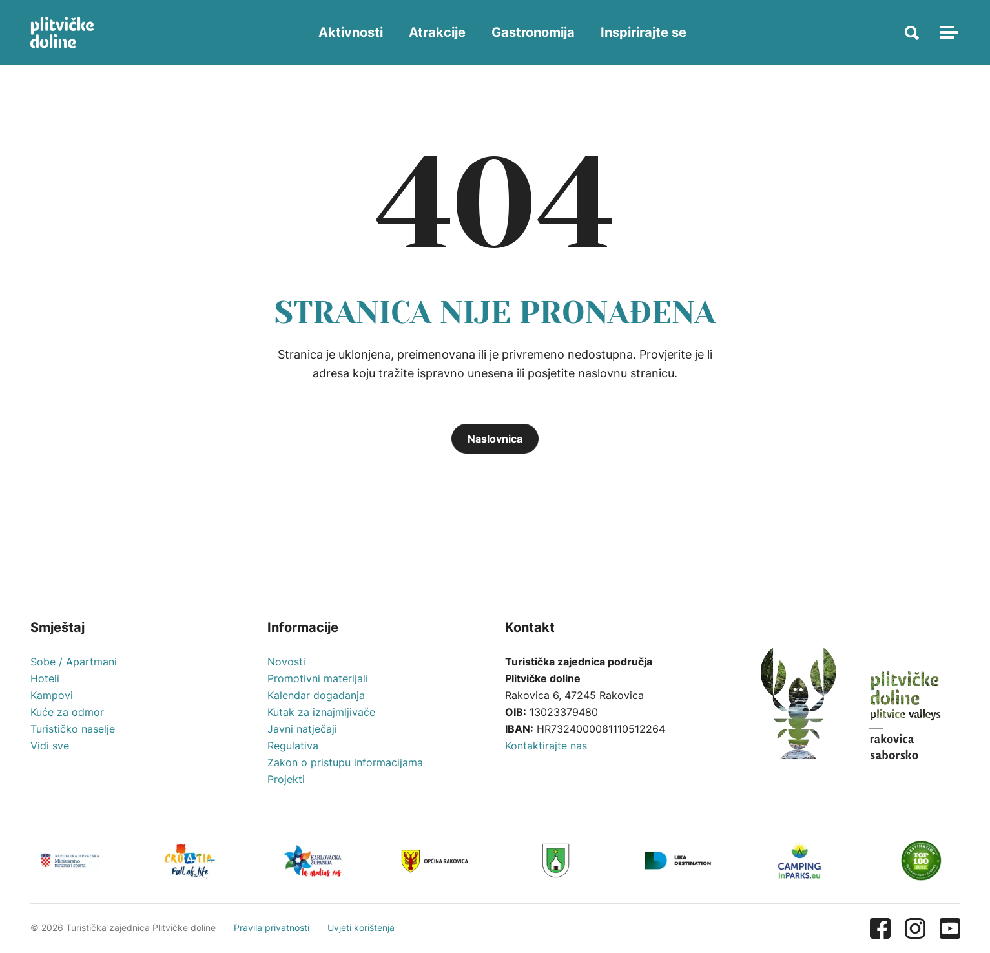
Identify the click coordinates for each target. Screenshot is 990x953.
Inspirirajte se (643, 32)
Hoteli (44, 678)
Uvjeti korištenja (361, 927)
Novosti (286, 661)
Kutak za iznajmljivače (321, 712)
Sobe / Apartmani (73, 661)
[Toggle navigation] (946, 32)
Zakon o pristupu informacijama (345, 762)
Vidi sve (49, 745)
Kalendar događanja (316, 695)
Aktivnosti (350, 32)
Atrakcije (437, 32)
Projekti (286, 779)
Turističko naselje (72, 728)
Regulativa (292, 745)
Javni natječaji (302, 728)
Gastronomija (533, 32)
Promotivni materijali (317, 678)
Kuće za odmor (67, 712)
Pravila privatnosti (271, 927)
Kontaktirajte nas (546, 745)
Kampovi (51, 695)
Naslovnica (495, 438)
